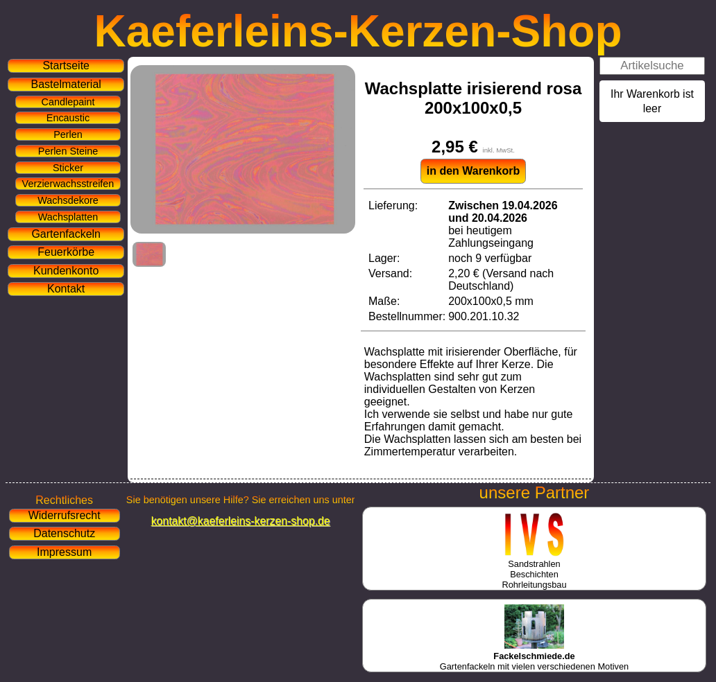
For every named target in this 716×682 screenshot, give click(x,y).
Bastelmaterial (66, 84)
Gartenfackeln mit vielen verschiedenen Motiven (534, 656)
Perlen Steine (68, 151)
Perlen (68, 134)
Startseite (66, 65)
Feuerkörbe (65, 252)
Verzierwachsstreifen (68, 183)
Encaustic (68, 117)
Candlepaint (68, 101)
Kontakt (66, 289)
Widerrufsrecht (64, 515)
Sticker (68, 167)
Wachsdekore (67, 200)
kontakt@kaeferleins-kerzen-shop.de (240, 521)
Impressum (64, 552)
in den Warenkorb (473, 171)
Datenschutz (64, 533)
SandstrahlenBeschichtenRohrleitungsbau (534, 569)
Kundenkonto (66, 271)
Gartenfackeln (66, 234)
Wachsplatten (68, 216)
